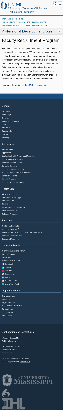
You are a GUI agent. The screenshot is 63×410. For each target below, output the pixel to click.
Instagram (8, 274)
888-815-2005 (25, 362)
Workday (5, 138)
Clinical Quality (8, 201)
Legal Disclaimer (8, 303)
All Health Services (9, 194)
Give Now (6, 118)
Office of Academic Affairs (12, 159)
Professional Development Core (35, 25)
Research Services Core (10, 25)
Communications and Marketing (14, 251)
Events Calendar (8, 254)
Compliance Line (8, 296)
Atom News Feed (10, 284)
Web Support (7, 316)
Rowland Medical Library (12, 163)
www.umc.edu (7, 353)
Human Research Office (11, 229)
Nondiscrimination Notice (12, 306)
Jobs (4, 125)
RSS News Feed (10, 281)
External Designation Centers (13, 19)
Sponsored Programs (10, 239)
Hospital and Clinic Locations (13, 208)
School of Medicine (9, 176)
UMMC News (7, 258)
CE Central (6, 111)
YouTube (7, 271)
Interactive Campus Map (12, 121)
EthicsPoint (6, 299)
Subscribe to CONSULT (11, 261)
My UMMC (6, 128)
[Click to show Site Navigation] (60, 3)
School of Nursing (9, 179)
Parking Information (10, 131)
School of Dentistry (9, 166)
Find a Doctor (7, 204)
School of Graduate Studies (13, 169)
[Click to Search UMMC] (55, 3)
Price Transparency (9, 211)
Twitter (6, 267)
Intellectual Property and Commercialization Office (22, 233)
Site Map (5, 135)
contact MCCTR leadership (34, 85)
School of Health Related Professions (16, 173)
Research (8, 16)
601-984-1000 (24, 359)
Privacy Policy (7, 309)
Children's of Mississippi (11, 198)
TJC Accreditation (9, 313)
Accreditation (7, 150)
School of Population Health (13, 183)
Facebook (7, 264)
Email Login (6, 115)
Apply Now (6, 153)
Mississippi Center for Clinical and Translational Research (28, 10)
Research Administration (12, 236)
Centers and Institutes (24, 16)
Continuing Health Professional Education (18, 156)
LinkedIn (7, 277)
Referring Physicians (10, 214)
